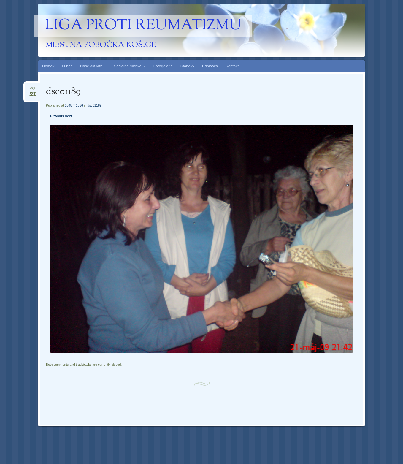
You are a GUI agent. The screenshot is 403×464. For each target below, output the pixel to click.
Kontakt (232, 66)
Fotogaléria (163, 66)
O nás (67, 66)
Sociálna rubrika (128, 66)
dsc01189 (95, 105)
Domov (48, 66)
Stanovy (187, 66)
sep (32, 89)
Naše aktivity (91, 66)
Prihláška (210, 66)
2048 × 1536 (74, 105)
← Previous (55, 116)
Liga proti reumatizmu (143, 26)
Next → (70, 116)
